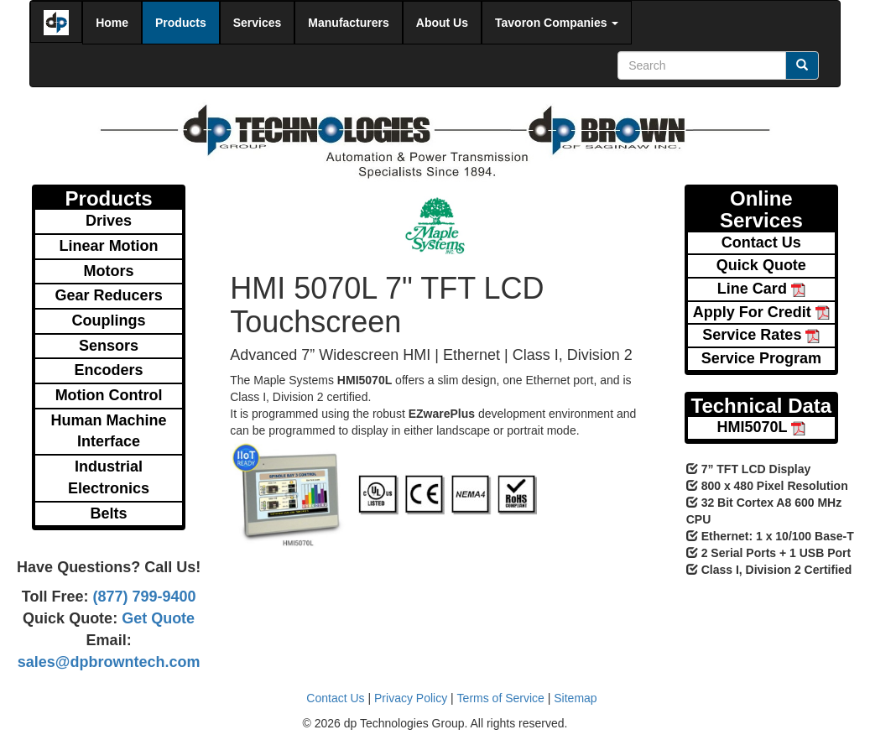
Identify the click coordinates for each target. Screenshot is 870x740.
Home (112, 22)
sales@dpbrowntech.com (109, 662)
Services (257, 22)
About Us (442, 22)
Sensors (108, 345)
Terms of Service (500, 698)
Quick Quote (761, 265)
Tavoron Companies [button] (556, 22)
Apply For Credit (761, 312)
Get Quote (156, 618)
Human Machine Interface (109, 431)
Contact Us (761, 242)
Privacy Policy (410, 698)
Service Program (761, 358)
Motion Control (109, 395)
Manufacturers (348, 22)
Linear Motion (109, 245)
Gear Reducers (109, 295)
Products (180, 22)
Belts (109, 513)
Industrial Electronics (108, 477)
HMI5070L (761, 427)
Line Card (761, 288)
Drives (109, 220)
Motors (109, 271)
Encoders (109, 370)
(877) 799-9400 (141, 596)
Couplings (109, 320)
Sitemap (575, 698)
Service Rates (761, 334)
